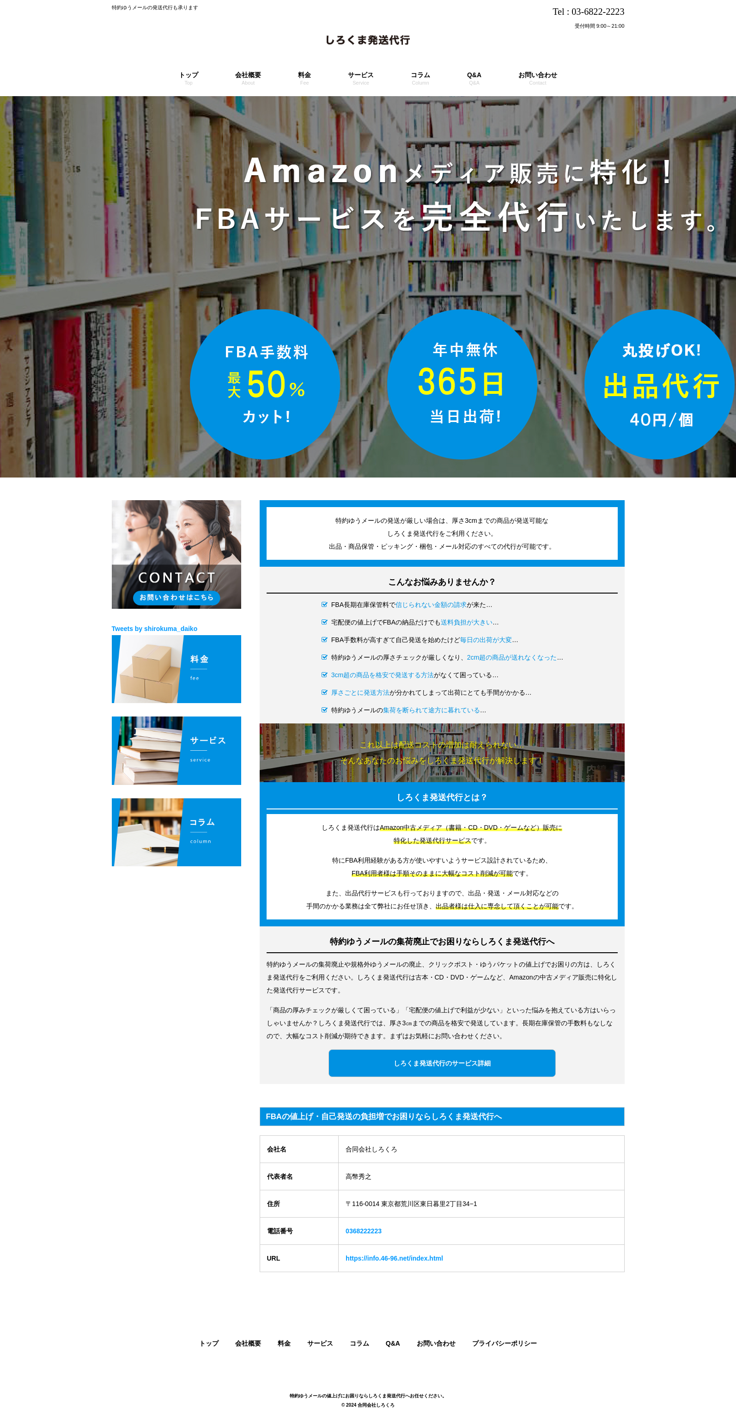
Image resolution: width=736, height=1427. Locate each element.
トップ (209, 1343)
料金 (284, 1343)
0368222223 (364, 1231)
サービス (320, 1343)
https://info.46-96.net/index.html (394, 1258)
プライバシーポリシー (504, 1343)
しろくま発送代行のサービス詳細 (442, 1063)
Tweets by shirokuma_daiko (155, 628)
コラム (359, 1343)
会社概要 (248, 1343)
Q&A (393, 1343)
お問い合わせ (436, 1343)
